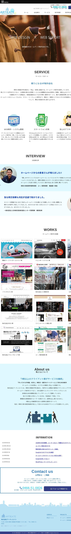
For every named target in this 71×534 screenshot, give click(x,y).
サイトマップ (44, 8)
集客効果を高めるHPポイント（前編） (47, 449)
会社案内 (37, 12)
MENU (6, 2)
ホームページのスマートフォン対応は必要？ (49, 455)
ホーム (26, 12)
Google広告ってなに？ (43, 459)
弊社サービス (50, 518)
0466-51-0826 (32, 488)
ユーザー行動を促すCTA (43, 446)
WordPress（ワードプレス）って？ (46, 462)
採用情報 (37, 8)
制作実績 (58, 12)
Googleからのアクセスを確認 (45, 452)
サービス (47, 12)
